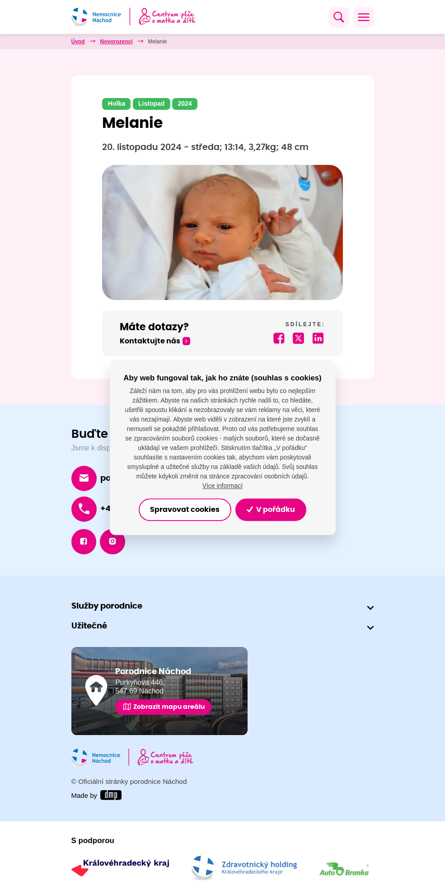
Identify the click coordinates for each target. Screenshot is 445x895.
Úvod (78, 41)
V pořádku (273, 509)
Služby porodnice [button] (106, 607)
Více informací (222, 485)
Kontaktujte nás (150, 341)
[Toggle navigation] (363, 17)
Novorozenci (116, 41)
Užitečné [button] (89, 627)
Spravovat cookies (183, 509)
